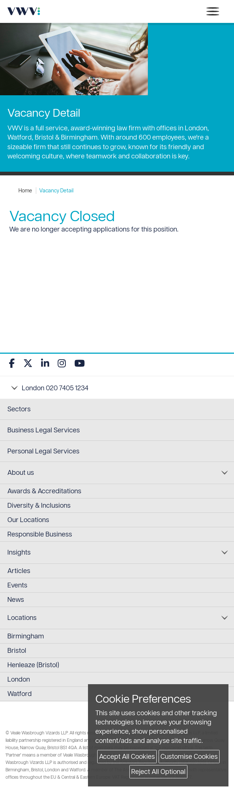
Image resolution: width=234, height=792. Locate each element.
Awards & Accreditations (44, 491)
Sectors (19, 409)
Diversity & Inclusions (39, 505)
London (18, 679)
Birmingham (25, 636)
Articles (18, 570)
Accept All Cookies (127, 756)
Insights (19, 552)
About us (20, 472)
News (15, 599)
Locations (22, 617)
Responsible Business (39, 534)
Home (25, 190)
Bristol (16, 650)
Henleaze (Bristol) (33, 665)
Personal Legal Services (43, 451)
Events (17, 585)
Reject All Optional (158, 771)
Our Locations (28, 519)
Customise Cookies (189, 756)
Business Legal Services (43, 430)
